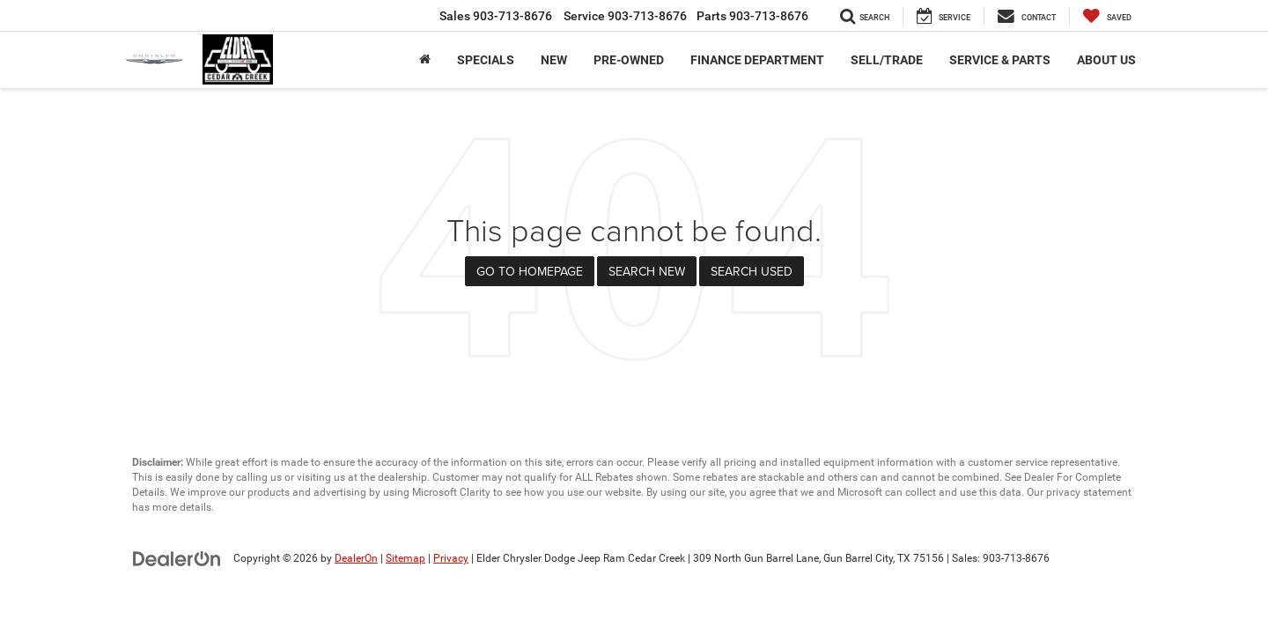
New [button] (554, 60)
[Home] (425, 60)
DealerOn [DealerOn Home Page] (356, 558)
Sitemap (405, 558)
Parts (752, 16)
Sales (495, 16)
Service (625, 16)
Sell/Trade (887, 60)
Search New (646, 271)
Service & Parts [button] (1000, 60)
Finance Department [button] (757, 60)
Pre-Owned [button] (628, 60)
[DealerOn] (177, 557)
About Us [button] (1106, 60)
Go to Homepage (529, 271)
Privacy (450, 558)
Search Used (751, 271)
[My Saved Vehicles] (1107, 16)
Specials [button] (485, 60)
